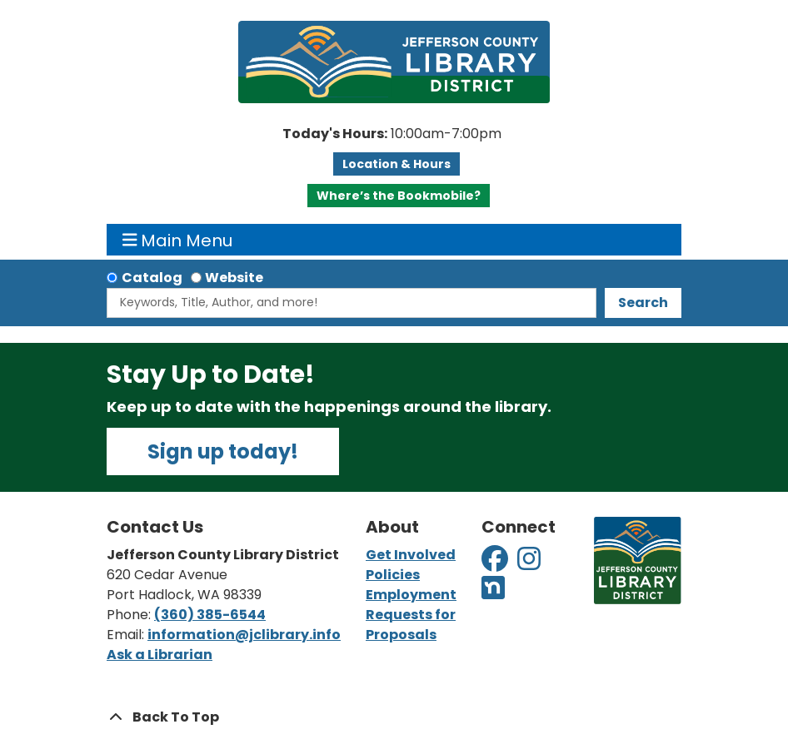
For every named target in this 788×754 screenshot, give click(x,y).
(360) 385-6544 (210, 614)
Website (234, 277)
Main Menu (177, 239)
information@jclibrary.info (244, 634)
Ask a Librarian (159, 654)
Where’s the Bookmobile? (399, 195)
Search (643, 302)
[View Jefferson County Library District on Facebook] (496, 563)
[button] (392, 134)
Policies (393, 574)
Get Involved (411, 554)
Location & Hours (396, 164)
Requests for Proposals (411, 624)
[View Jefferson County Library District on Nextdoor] (493, 593)
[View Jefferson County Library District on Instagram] (530, 563)
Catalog (152, 277)
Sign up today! (222, 451)
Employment (411, 594)
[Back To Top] (394, 717)
